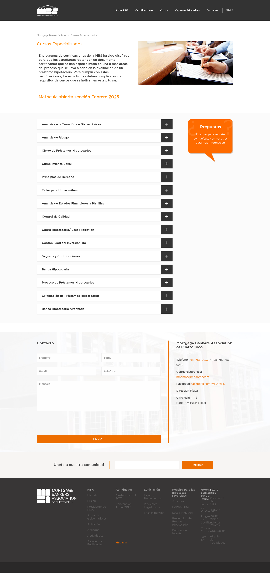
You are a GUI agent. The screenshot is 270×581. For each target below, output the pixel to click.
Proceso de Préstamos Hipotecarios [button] (69, 289)
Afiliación (93, 532)
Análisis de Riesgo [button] (56, 138)
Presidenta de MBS (212, 509)
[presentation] (63, 431)
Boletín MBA (180, 515)
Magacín (121, 550)
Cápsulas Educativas (187, 10)
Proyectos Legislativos (152, 514)
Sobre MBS (121, 10)
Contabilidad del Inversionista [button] (65, 248)
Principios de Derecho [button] (59, 179)
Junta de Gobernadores (97, 525)
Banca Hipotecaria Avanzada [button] (64, 316)
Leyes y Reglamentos (153, 505)
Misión (91, 509)
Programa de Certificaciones (203, 527)
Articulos (178, 509)
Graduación (212, 539)
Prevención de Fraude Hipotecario (181, 529)
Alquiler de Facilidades (95, 551)
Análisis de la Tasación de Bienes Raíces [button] (73, 124)
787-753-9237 (199, 368)
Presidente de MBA (96, 516)
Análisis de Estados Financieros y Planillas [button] (74, 207)
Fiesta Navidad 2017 (126, 505)
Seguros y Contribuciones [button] (62, 262)
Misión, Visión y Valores (212, 529)
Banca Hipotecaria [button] (56, 275)
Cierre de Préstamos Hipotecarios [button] (68, 152)
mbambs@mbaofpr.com (192, 385)
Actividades (95, 543)
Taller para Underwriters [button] (61, 193)
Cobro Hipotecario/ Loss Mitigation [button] (69, 234)
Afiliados (93, 538)
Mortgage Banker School (51, 35)
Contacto (212, 10)
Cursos (164, 10)
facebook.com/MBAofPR (208, 392)
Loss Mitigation (154, 521)
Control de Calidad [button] (56, 220)
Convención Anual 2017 (124, 514)
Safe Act (203, 547)
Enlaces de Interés (179, 540)
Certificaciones (144, 10)
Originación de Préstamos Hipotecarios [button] (72, 303)
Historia (92, 503)
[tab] (106, 124)
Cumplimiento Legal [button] (57, 165)
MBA (229, 10)
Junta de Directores (203, 515)
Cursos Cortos (203, 538)
